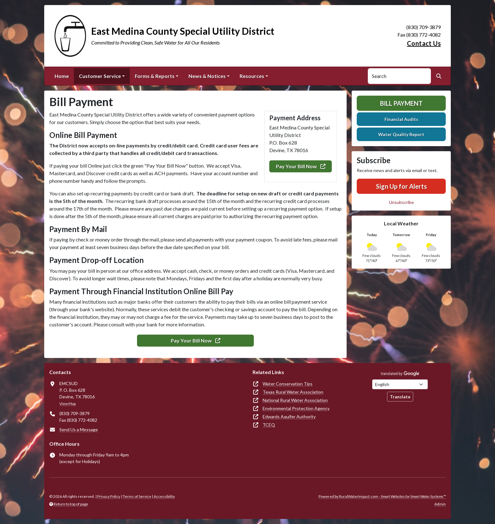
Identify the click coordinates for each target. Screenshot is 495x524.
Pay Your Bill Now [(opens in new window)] (300, 166)
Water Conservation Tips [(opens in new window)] (288, 383)
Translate (400, 396)
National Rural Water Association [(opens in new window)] (295, 400)
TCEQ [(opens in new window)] (269, 424)
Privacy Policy (108, 496)
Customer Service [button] (100, 76)
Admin (440, 504)
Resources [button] (252, 76)
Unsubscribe (401, 202)
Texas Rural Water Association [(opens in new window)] (293, 392)
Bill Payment (401, 103)
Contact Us (424, 43)
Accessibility (164, 496)
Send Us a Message (78, 429)
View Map (67, 403)
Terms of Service (137, 496)
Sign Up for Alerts (401, 186)
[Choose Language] (400, 384)
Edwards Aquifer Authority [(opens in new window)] (289, 416)
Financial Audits (401, 119)
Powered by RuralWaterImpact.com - (382, 496)
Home (62, 76)
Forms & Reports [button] (155, 76)
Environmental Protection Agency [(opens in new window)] (296, 408)
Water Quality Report (401, 134)
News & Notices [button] (207, 76)
